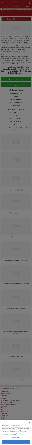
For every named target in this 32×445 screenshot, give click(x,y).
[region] (16, 432)
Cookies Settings (16, 437)
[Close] (30, 422)
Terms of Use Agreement (19, 427)
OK (16, 442)
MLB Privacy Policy (8, 427)
